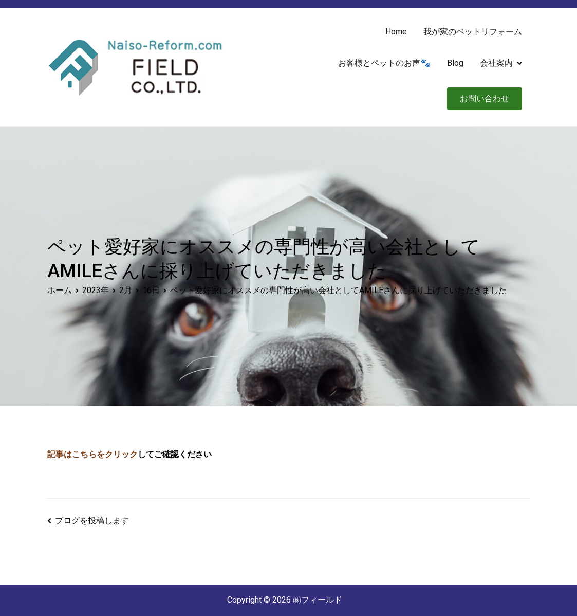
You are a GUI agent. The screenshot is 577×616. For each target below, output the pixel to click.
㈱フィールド (317, 600)
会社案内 (496, 63)
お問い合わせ (484, 98)
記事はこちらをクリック (92, 454)
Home (396, 32)
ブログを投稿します (92, 521)
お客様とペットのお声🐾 (384, 63)
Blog (455, 63)
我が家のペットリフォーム (472, 32)
